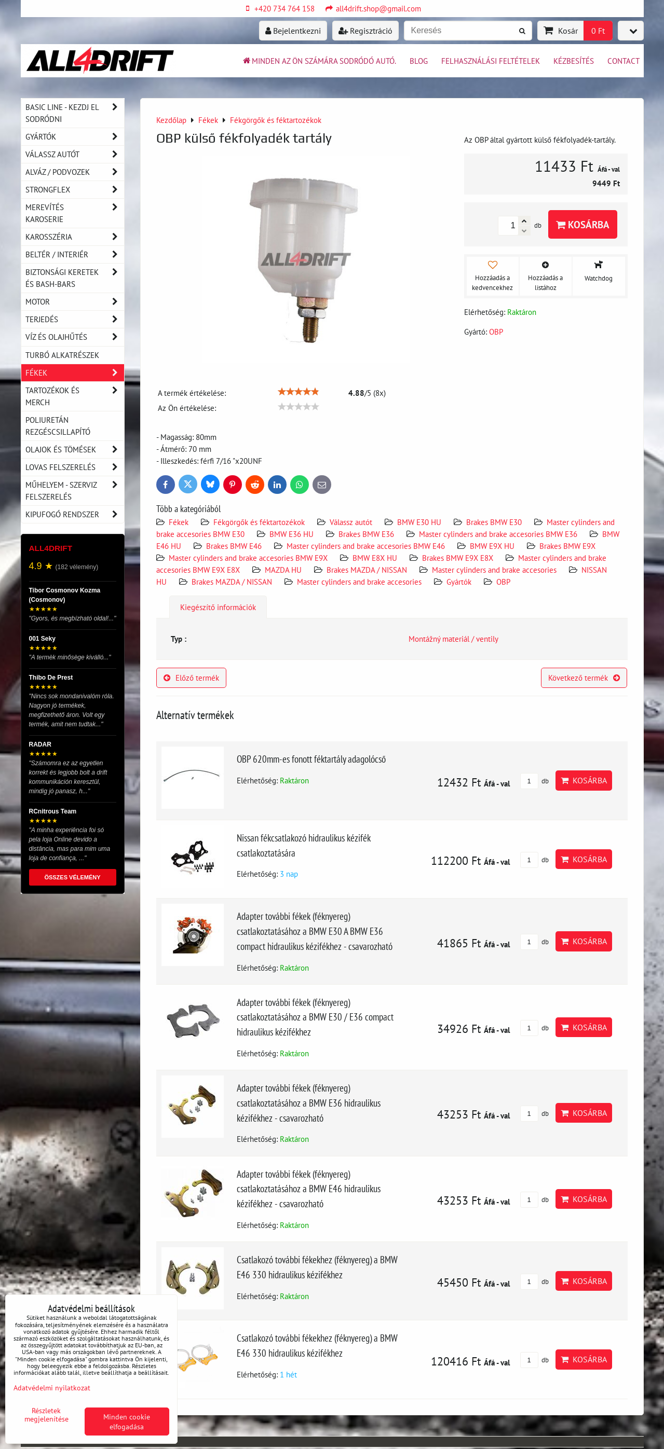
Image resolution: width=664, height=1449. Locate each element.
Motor (74, 301)
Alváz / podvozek (74, 172)
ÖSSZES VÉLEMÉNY (72, 877)
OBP (503, 581)
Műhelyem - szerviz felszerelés (74, 490)
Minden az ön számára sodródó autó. (318, 61)
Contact (623, 61)
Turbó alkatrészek (62, 355)
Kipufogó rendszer (74, 514)
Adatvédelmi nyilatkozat (51, 1387)
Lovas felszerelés (74, 467)
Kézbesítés (573, 61)
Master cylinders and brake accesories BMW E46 (366, 546)
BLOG (419, 61)
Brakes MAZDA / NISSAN (367, 569)
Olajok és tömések (74, 449)
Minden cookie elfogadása (126, 1421)
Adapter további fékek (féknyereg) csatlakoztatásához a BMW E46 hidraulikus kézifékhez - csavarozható (309, 1188)
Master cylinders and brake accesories (494, 569)
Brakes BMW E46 (234, 546)
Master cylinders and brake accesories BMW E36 (498, 534)
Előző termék (191, 677)
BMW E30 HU (419, 522)
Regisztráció (365, 30)
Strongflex (74, 189)
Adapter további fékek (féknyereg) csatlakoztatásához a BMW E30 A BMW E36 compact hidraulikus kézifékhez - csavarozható (314, 931)
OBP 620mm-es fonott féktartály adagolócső (311, 758)
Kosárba (582, 224)
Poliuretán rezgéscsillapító (57, 426)
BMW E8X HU (375, 558)
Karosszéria (74, 236)
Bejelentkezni (293, 30)
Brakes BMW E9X (567, 546)
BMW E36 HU (291, 534)
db (534, 781)
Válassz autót (351, 522)
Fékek (178, 522)
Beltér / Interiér (74, 254)
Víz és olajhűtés (74, 337)
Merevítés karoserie (74, 213)
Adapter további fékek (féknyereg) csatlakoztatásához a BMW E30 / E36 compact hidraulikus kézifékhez (315, 1017)
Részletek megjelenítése (46, 1414)
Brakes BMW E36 (366, 534)
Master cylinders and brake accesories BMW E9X (249, 558)
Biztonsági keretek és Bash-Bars (74, 278)
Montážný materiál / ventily (453, 638)
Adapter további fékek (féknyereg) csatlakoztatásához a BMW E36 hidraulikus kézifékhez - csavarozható (309, 1102)
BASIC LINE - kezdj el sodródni (74, 113)
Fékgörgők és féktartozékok (259, 522)
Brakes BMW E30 (494, 522)
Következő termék (584, 677)
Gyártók (458, 581)
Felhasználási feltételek (490, 61)
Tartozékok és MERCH (74, 396)
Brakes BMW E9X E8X (457, 558)
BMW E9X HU (492, 546)
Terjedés (74, 319)
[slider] (298, 392)
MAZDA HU (283, 569)
